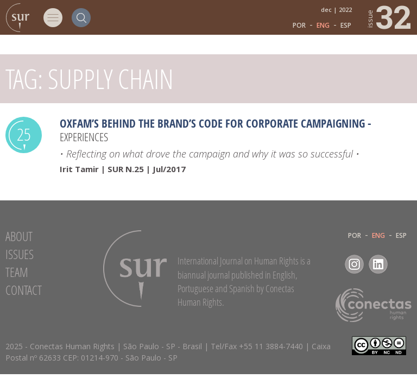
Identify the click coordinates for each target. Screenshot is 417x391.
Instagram (354, 264)
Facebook (330, 264)
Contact (23, 290)
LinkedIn (378, 264)
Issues (19, 254)
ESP (345, 25)
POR (299, 25)
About (19, 236)
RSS (402, 264)
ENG (323, 25)
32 (388, 16)
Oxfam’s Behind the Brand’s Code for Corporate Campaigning (212, 123)
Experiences (84, 136)
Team (16, 272)
